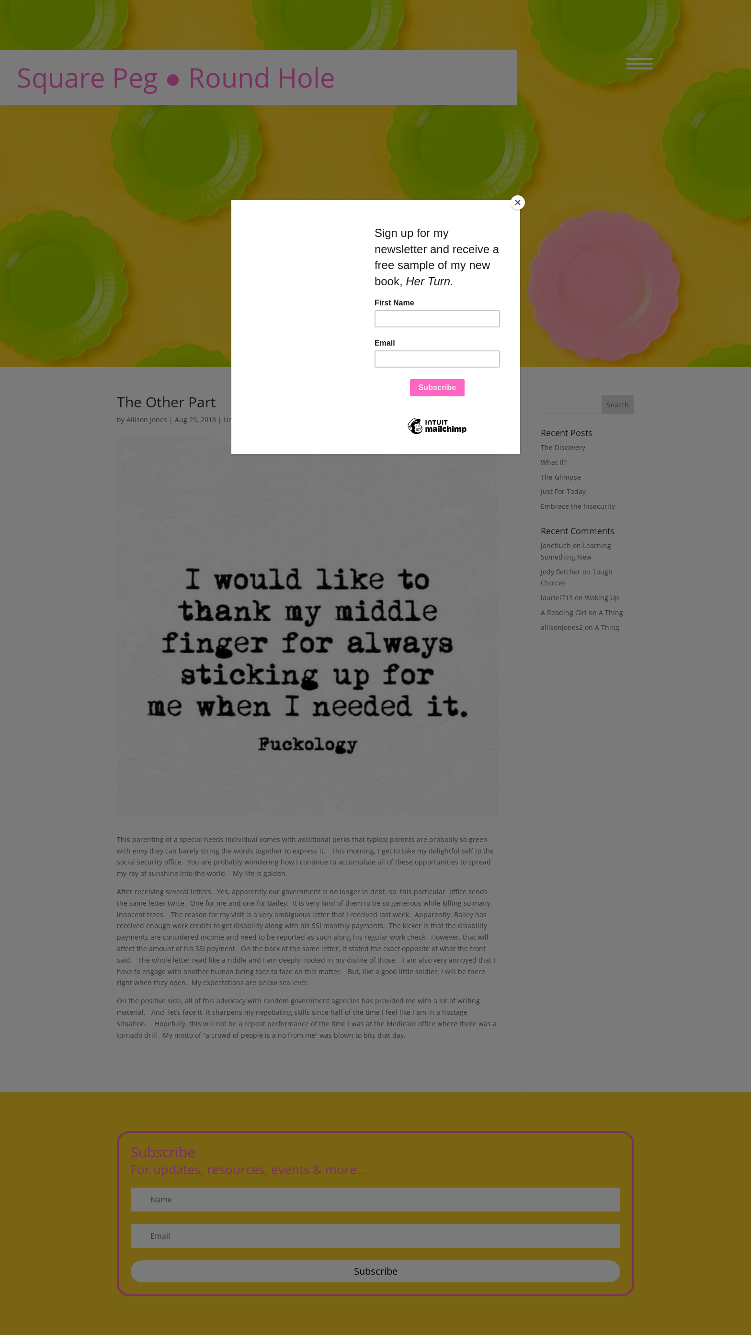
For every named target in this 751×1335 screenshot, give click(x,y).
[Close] (518, 202)
